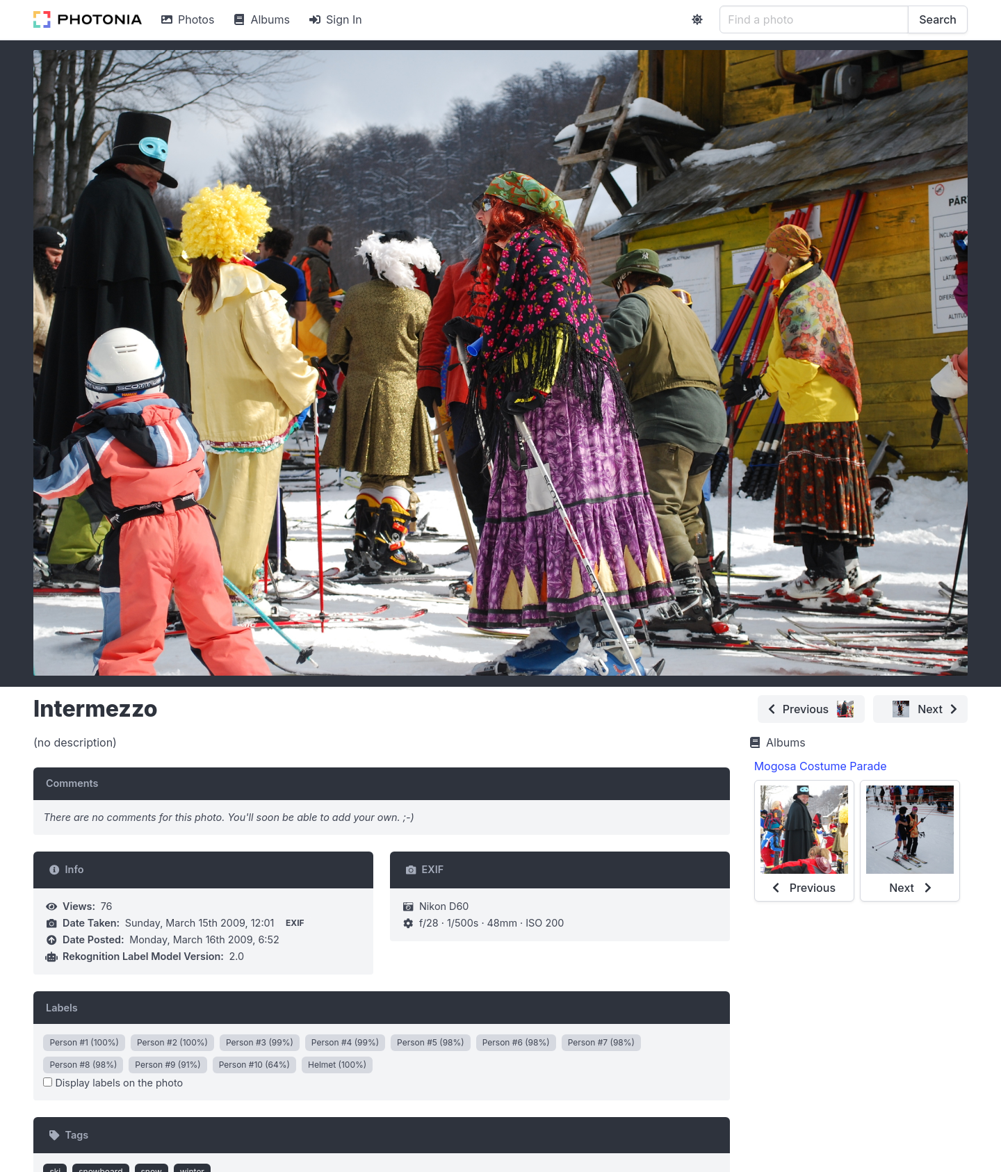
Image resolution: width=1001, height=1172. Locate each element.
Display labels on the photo (113, 1083)
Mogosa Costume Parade (820, 766)
